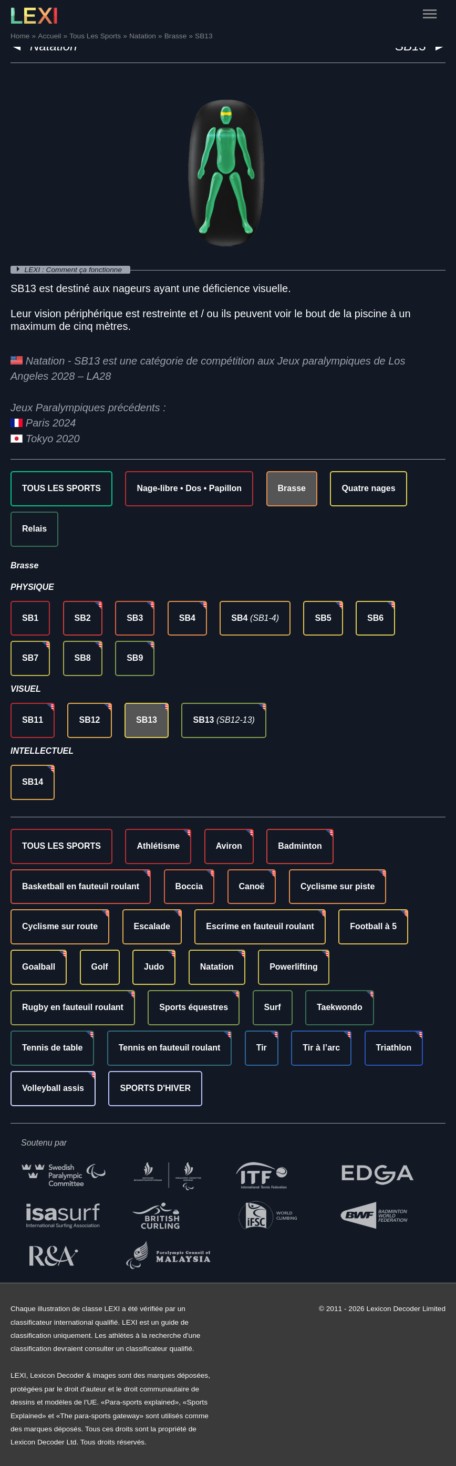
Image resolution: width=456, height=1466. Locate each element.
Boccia (189, 886)
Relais (34, 528)
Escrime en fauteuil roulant (260, 926)
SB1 (30, 618)
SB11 (32, 719)
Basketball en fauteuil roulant (80, 886)
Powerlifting (294, 966)
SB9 (135, 657)
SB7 (30, 657)
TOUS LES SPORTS (61, 488)
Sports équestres (193, 1007)
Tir (261, 1047)
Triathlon (394, 1047)
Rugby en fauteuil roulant (72, 1007)
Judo (154, 966)
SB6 (375, 618)
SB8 (83, 657)
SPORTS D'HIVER (155, 1088)
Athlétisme (158, 845)
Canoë (252, 886)
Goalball (38, 966)
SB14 (32, 781)
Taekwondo (339, 1007)
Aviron (229, 845)
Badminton (300, 845)
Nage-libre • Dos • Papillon (189, 488)
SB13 (146, 719)
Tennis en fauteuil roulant (170, 1047)
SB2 (83, 618)
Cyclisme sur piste (337, 886)
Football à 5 (373, 926)
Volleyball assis (53, 1088)
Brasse (292, 488)
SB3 (135, 618)
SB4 (187, 618)
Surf (272, 1007)
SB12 (89, 719)
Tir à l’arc (321, 1047)
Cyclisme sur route (60, 926)
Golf (99, 966)
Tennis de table (52, 1047)
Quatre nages (368, 488)
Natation (217, 966)
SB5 (323, 618)
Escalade (152, 926)
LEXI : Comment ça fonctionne (74, 270)
